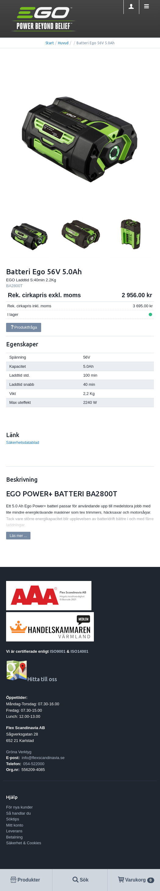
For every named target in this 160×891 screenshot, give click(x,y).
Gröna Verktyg (18, 752)
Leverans (14, 831)
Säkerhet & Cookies (23, 843)
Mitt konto (14, 825)
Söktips (12, 819)
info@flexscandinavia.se (43, 757)
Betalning (14, 837)
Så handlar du (18, 813)
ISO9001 (58, 651)
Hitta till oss (31, 679)
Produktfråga (23, 327)
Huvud (63, 43)
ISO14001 (80, 651)
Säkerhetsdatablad (22, 442)
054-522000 (33, 763)
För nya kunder (19, 807)
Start (49, 43)
